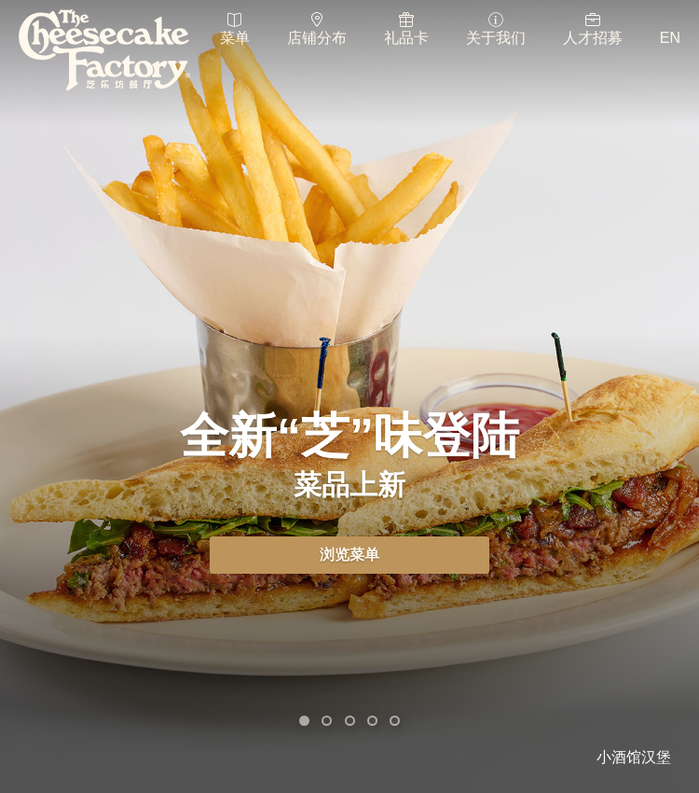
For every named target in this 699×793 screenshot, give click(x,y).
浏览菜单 (349, 555)
